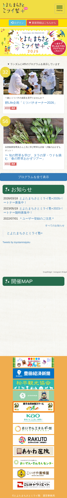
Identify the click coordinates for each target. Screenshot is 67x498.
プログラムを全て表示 (33, 177)
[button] (5, 42)
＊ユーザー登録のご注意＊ (36, 218)
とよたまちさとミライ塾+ (25, 233)
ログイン (17, 22)
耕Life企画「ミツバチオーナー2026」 (31, 102)
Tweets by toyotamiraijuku (16, 242)
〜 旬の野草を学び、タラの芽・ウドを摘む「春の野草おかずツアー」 (33, 157)
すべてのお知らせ (54, 225)
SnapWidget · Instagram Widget (55, 272)
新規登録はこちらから (42, 22)
